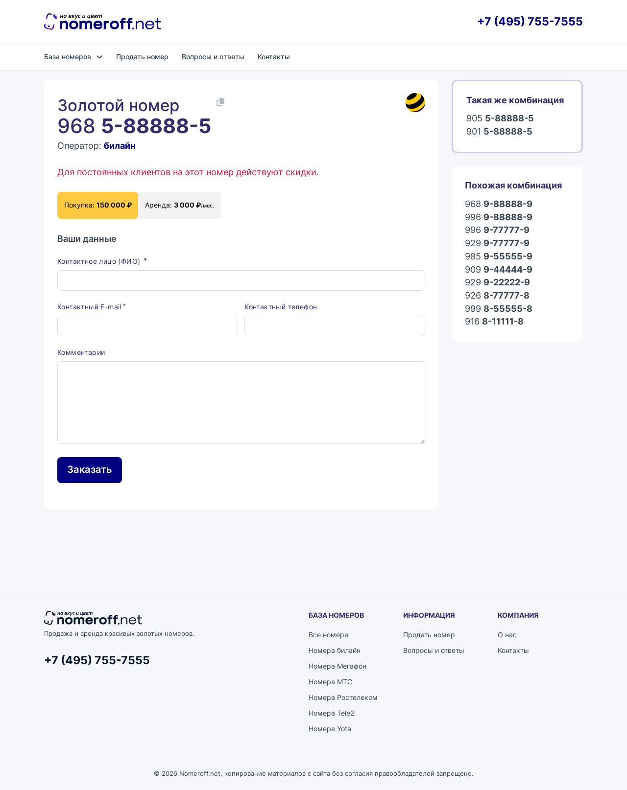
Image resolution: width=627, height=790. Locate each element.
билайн (120, 145)
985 (498, 256)
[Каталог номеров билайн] (415, 103)
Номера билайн (335, 650)
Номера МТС (330, 681)
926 (497, 295)
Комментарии (81, 352)
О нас (507, 634)
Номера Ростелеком (343, 697)
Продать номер (142, 56)
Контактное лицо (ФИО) (100, 261)
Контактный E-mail (89, 306)
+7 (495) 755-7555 (530, 21)
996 (498, 217)
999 (498, 309)
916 (494, 321)
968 (498, 204)
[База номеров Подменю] (99, 56)
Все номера (328, 634)
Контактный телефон (280, 306)
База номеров (67, 56)
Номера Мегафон (337, 666)
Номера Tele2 (331, 713)
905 (500, 118)
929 (497, 243)
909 (498, 270)
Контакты (274, 56)
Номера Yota (330, 728)
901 (499, 132)
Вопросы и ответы (213, 56)
